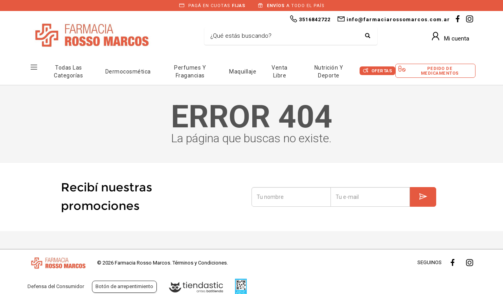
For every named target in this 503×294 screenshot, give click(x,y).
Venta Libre (280, 71)
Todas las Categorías (68, 71)
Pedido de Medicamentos (440, 70)
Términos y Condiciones (200, 263)
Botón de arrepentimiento (124, 286)
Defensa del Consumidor (56, 286)
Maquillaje (242, 71)
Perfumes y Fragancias (190, 71)
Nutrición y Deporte (328, 71)
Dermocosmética (128, 71)
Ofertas (382, 71)
